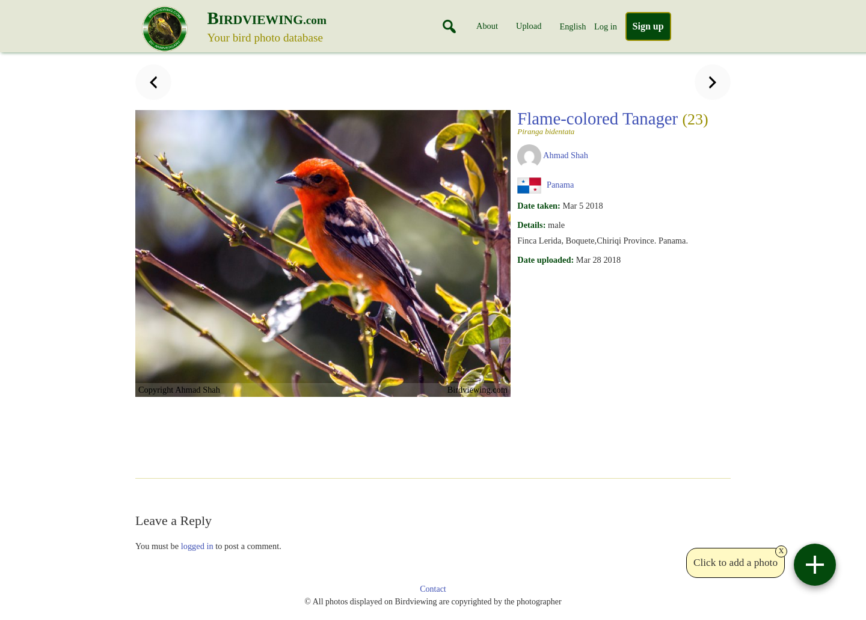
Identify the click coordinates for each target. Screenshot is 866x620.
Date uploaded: (545, 260)
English (572, 26)
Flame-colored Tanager (612, 122)
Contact (433, 589)
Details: (531, 225)
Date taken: (538, 205)
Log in (605, 26)
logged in (197, 546)
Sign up (648, 26)
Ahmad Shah (565, 155)
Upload (528, 26)
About (487, 26)
